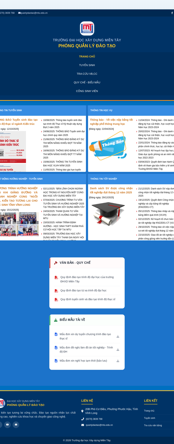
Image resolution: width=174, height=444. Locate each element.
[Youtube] (7, 424)
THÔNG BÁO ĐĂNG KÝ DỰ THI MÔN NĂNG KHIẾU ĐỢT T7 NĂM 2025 (63, 154)
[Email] (16, 424)
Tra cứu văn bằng (153, 425)
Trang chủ (149, 410)
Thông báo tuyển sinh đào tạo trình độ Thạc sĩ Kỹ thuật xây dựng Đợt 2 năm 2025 (62, 124)
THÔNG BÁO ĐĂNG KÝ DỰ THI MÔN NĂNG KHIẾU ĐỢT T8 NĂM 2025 (63, 143)
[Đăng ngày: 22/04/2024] (101, 129)
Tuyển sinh (149, 418)
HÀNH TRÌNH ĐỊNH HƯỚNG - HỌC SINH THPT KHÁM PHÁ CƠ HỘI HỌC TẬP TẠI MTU (63, 226)
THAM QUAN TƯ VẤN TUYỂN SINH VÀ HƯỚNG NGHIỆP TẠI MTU (63, 215)
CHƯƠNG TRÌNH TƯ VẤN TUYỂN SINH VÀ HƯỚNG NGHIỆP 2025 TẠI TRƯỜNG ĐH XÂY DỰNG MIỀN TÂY (64, 203)
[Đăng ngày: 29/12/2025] (101, 197)
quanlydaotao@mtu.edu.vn (33, 13)
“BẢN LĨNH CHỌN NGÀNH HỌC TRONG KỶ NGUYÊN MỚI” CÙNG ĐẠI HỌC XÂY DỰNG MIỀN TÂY (63, 192)
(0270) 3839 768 (94, 419)
